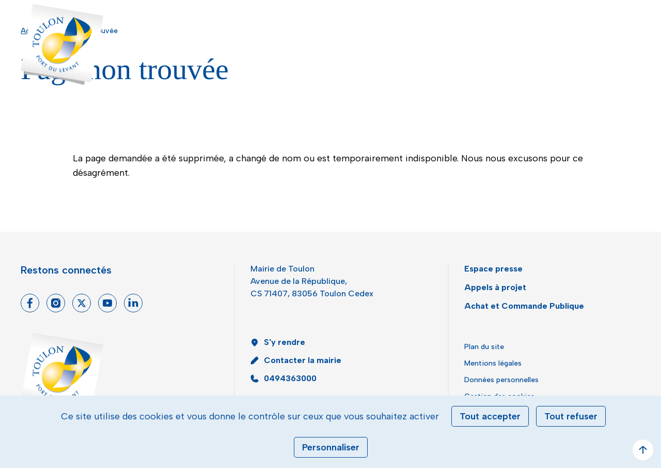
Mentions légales (493, 363)
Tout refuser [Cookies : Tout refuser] (570, 416)
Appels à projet (495, 287)
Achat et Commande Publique (524, 306)
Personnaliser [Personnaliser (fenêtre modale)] (330, 447)
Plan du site (484, 346)
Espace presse (493, 269)
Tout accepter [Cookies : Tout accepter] (490, 416)
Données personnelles (501, 379)
